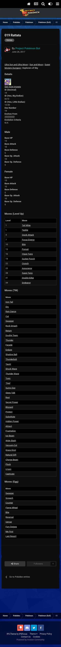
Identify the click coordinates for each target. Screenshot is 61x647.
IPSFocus (23, 634)
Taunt (8, 364)
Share (15, 563)
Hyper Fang (27, 254)
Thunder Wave (12, 373)
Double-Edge (28, 278)
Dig (7, 307)
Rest (8, 397)
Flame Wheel (12, 507)
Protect (9, 412)
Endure (9, 350)
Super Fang (27, 273)
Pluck (8, 464)
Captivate (10, 474)
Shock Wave (11, 369)
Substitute (10, 416)
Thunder (9, 340)
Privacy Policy (46, 634)
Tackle (25, 230)
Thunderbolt (11, 359)
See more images (13, 86)
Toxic (8, 378)
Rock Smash (11, 326)
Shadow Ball (11, 354)
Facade (9, 345)
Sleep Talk (10, 393)
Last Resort (11, 536)
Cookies (36, 637)
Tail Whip (26, 225)
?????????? (9, 117)
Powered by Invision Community (30, 640)
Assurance (27, 268)
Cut (7, 316)
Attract (9, 426)
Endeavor (26, 282)
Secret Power (12, 402)
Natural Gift (11, 455)
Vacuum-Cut (11, 445)
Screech (9, 498)
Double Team (12, 335)
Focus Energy (28, 240)
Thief (8, 383)
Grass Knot (11, 450)
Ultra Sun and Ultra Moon (16, 64)
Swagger (10, 321)
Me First (9, 531)
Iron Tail (9, 302)
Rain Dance (11, 311)
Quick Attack (28, 235)
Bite (24, 244)
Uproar (9, 522)
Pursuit (25, 249)
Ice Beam (10, 436)
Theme (33, 634)
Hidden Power (12, 421)
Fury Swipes (11, 526)
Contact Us (26, 637)
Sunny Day (10, 388)
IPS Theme (11, 634)
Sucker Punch (28, 259)
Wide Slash (11, 440)
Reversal (10, 517)
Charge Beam (12, 459)
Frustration (11, 431)
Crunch (25, 263)
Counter (9, 503)
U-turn (8, 469)
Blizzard (9, 407)
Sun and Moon (36, 64)
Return (9, 330)
